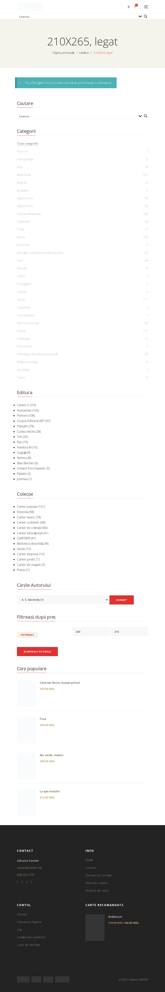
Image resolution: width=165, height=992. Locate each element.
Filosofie (22, 268)
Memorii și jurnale (28, 323)
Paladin (22, 474)
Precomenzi (24, 346)
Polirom (22, 415)
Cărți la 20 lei (25, 198)
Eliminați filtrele (37, 651)
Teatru (21, 377)
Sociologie (23, 369)
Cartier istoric (26, 517)
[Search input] (77, 16)
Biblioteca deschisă (30, 543)
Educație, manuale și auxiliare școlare (40, 253)
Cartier (21, 405)
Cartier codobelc (28, 522)
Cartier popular (27, 506)
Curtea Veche (26, 431)
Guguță (21, 452)
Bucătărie (22, 190)
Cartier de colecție (29, 528)
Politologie (23, 338)
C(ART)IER (23, 538)
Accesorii (22, 151)
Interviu (22, 292)
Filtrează (27, 635)
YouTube (26, 882)
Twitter (22, 882)
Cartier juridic (26, 559)
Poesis (21, 570)
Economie (23, 245)
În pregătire (24, 284)
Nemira (22, 458)
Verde (21, 549)
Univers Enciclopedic (31, 468)
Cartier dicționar (28, 554)
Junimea (22, 479)
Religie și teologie (27, 362)
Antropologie (25, 159)
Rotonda (22, 512)
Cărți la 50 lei (25, 206)
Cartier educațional (29, 533)
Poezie (21, 331)
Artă (19, 167)
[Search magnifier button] (145, 16)
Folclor (21, 276)
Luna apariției (25, 315)
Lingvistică (23, 307)
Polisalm (22, 426)
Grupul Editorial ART (31, 421)
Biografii (22, 182)
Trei (19, 437)
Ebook (21, 237)
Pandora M (24, 447)
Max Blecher (25, 463)
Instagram (31, 882)
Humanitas (24, 410)
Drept (20, 229)
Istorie (21, 299)
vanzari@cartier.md (29, 868)
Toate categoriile (27, 143)
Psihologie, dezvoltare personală (37, 354)
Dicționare (23, 221)
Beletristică (23, 175)
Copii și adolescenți (29, 214)
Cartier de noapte (29, 565)
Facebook (17, 882)
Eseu (20, 260)
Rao (19, 442)
